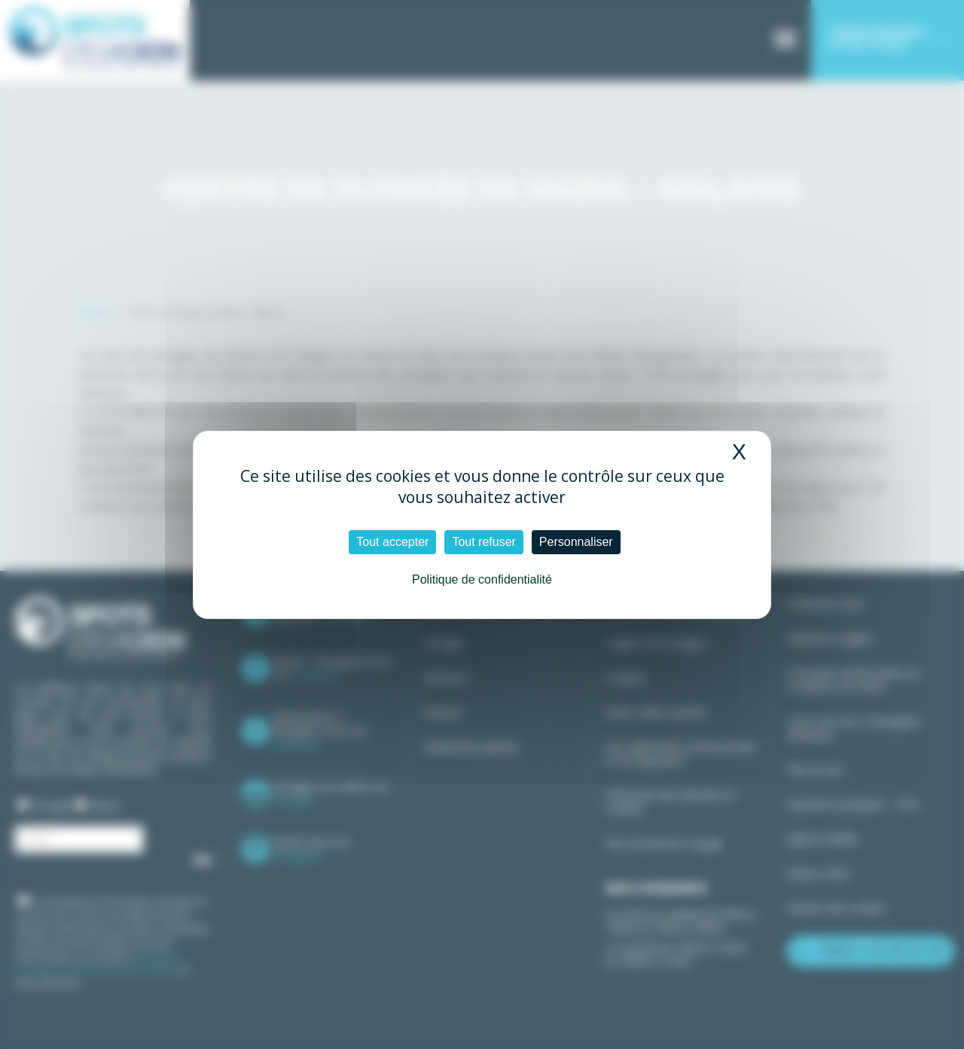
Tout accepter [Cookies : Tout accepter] (392, 541)
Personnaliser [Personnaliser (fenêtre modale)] (576, 541)
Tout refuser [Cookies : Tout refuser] (483, 541)
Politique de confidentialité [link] (482, 579)
